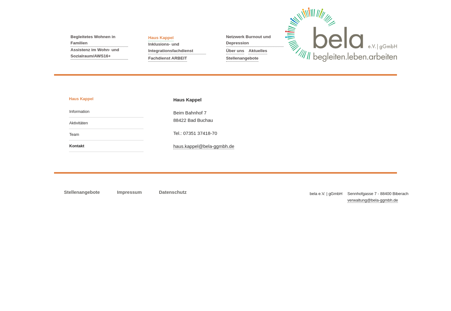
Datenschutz (173, 192)
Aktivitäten (78, 123)
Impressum (129, 192)
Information (79, 111)
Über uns (235, 50)
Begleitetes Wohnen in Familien (93, 39)
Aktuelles (257, 50)
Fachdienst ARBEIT (167, 58)
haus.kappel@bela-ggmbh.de (203, 146)
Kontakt (76, 146)
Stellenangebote (242, 58)
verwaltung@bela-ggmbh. (373, 200)
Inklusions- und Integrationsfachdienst (170, 47)
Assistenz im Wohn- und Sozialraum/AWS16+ (95, 52)
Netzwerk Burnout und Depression (248, 39)
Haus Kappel (161, 37)
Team (74, 134)
